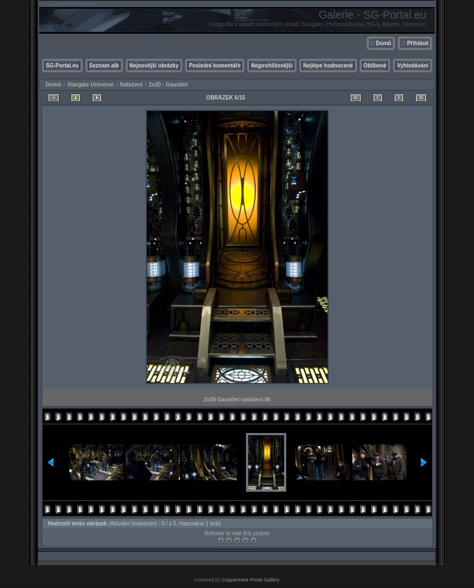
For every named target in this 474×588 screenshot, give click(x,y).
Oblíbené (375, 66)
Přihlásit (417, 43)
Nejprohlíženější (272, 66)
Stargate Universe (90, 85)
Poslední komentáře (215, 66)
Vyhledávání (412, 66)
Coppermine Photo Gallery (250, 580)
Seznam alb (104, 66)
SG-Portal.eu (62, 66)
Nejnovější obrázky (154, 66)
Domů (383, 43)
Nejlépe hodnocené (328, 66)
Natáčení (131, 85)
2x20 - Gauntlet (168, 85)
